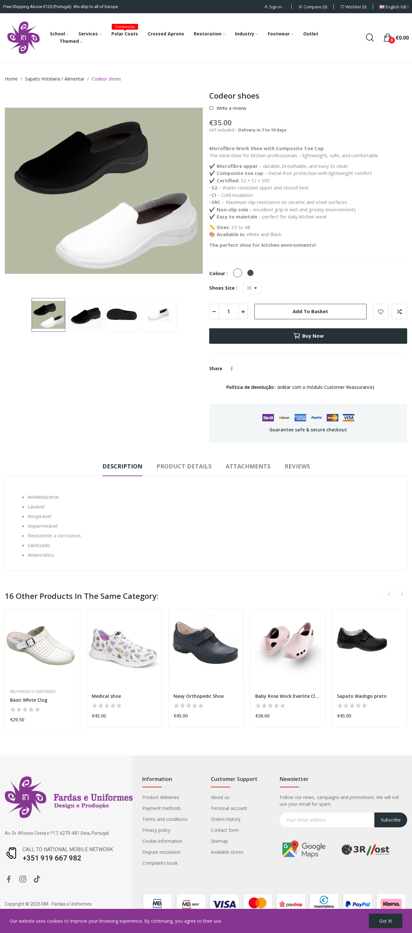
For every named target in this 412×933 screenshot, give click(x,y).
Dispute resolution (161, 852)
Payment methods (161, 808)
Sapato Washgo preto (362, 696)
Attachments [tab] (248, 466)
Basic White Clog (28, 700)
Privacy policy (156, 830)
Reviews (297, 466)
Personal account (229, 808)
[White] (239, 273)
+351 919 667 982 (52, 858)
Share (232, 368)
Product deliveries (160, 797)
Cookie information (162, 841)
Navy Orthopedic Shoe (198, 696)
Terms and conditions (165, 819)
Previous (388, 594)
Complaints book (160, 863)
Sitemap (219, 841)
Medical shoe (106, 696)
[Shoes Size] (253, 288)
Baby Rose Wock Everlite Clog (287, 696)
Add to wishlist (381, 311)
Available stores (227, 852)
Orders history (225, 819)
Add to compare (399, 311)
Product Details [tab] (183, 466)
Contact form (225, 830)
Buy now (308, 336)
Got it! (385, 921)
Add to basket (310, 311)
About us (220, 797)
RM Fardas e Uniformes (33, 692)
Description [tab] (122, 466)
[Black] (252, 273)
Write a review (230, 108)
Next (401, 594)
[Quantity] (228, 311)
